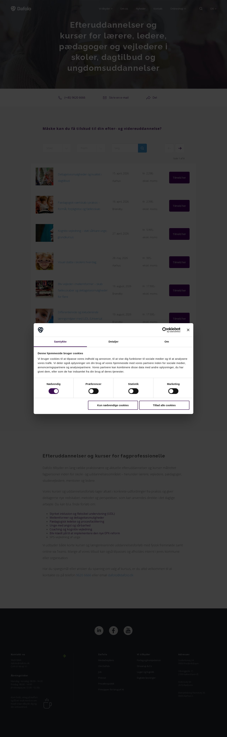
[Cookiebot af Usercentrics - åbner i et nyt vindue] (164, 330)
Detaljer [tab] (113, 341)
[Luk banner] (188, 330)
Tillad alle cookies (164, 405)
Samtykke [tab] (60, 341)
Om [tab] (166, 341)
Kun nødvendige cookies (113, 405)
